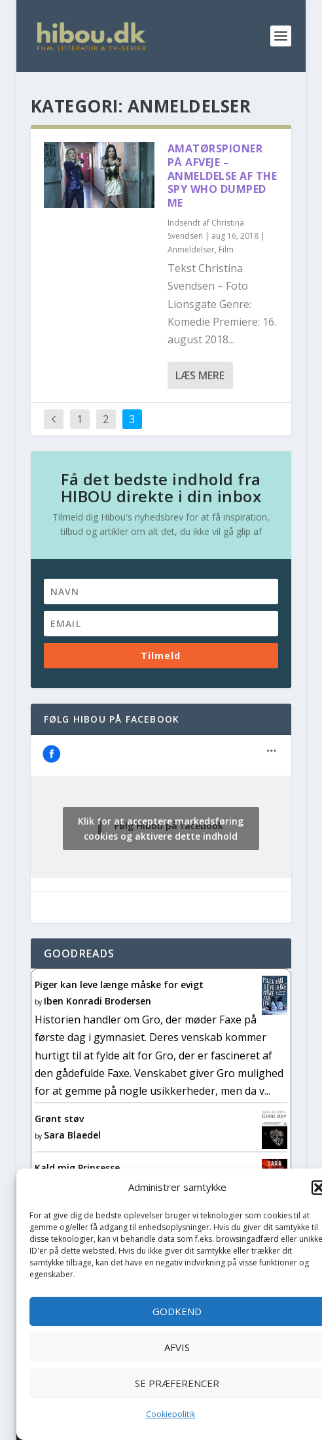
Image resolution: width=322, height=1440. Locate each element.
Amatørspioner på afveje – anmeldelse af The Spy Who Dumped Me (222, 175)
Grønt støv (59, 1118)
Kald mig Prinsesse (77, 1167)
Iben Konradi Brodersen (97, 1001)
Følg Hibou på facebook (111, 719)
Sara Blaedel (72, 1135)
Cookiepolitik (170, 1414)
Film (226, 249)
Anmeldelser (191, 249)
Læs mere (199, 375)
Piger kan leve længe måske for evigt (119, 984)
